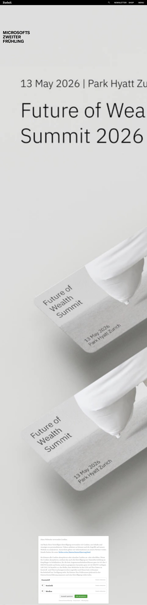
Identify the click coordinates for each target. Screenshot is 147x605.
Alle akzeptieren (81, 596)
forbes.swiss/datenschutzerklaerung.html (74, 552)
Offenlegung (84, 600)
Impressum (76, 600)
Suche (109, 2)
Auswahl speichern (67, 596)
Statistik (49, 585)
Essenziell (46, 580)
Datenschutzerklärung (65, 600)
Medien (49, 591)
